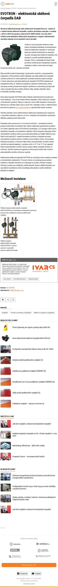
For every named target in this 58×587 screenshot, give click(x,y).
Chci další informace (20, 279)
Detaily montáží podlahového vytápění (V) (27, 360)
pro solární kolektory (22, 107)
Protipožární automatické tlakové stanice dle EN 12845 (32, 349)
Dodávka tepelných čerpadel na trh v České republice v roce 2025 (34, 435)
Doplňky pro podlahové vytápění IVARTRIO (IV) (29, 371)
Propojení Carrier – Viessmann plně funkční (28, 457)
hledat (13, 300)
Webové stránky (34, 279)
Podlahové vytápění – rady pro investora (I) (28, 404)
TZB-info (3, 8)
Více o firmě (7, 279)
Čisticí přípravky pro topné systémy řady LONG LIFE (31, 327)
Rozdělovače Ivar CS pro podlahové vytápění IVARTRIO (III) (33, 382)
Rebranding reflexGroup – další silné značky (28, 446)
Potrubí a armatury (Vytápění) (20, 313)
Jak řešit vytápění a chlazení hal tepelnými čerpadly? (31, 424)
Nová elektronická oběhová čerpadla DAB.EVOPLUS (31, 338)
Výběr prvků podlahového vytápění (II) (26, 393)
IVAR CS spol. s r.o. (15, 24)
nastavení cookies (29, 584)
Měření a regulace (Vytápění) (44, 313)
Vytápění (8, 8)
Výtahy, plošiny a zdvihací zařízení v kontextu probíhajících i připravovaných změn (34, 498)
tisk (3, 300)
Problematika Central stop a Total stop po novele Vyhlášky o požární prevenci (34, 487)
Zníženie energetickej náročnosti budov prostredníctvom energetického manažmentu (33, 477)
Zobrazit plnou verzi (29, 565)
